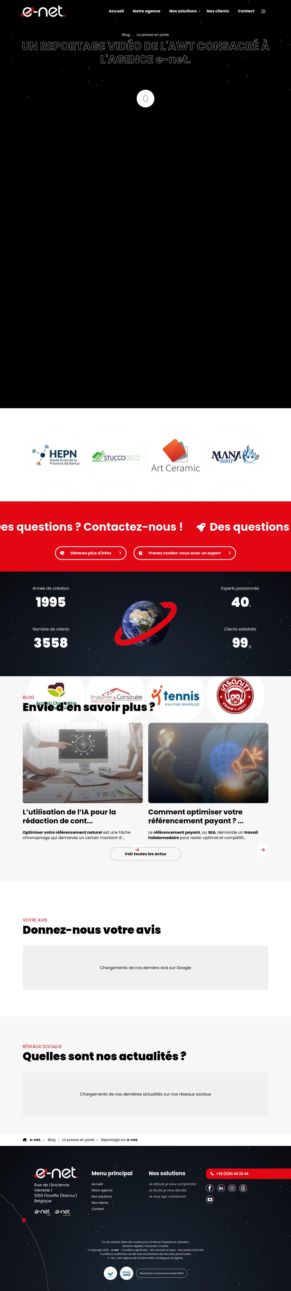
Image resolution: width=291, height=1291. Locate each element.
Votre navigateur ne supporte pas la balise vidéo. (145, 624)
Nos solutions (102, 1196)
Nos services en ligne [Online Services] (163, 1250)
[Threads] (243, 1188)
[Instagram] (232, 1188)
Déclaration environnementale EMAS (162, 1273)
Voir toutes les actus (145, 854)
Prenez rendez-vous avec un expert (185, 553)
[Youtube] (210, 1199)
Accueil (116, 11)
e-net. (111, 1258)
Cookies (164, 1246)
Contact (246, 11)
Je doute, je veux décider (168, 1190)
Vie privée (151, 1246)
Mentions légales (132, 1246)
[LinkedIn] (221, 1188)
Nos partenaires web (190, 1250)
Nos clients (218, 11)
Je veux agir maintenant (167, 1196)
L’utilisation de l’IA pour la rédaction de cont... (69, 816)
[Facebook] (210, 1188)
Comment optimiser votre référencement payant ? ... (196, 816)
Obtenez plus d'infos (90, 553)
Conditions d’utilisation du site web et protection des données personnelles (145, 1254)
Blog (126, 34)
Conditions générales (135, 1250)
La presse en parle (152, 34)
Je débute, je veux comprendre (172, 1184)
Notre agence (146, 11)
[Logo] (43, 11)
